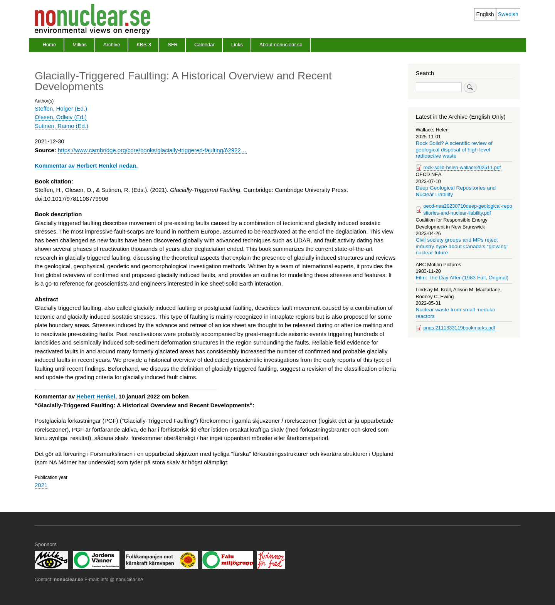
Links (237, 44)
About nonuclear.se (280, 44)
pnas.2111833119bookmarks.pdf (459, 328)
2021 (41, 485)
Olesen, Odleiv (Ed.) (61, 117)
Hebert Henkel (95, 396)
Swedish (508, 14)
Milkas (79, 44)
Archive (111, 44)
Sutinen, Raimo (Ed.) (61, 126)
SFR (173, 44)
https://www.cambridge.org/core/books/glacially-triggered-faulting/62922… (152, 150)
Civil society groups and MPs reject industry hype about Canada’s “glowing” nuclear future (462, 246)
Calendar (204, 44)
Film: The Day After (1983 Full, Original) (462, 278)
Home (49, 44)
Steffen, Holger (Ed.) (61, 108)
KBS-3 (143, 44)
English (485, 14)
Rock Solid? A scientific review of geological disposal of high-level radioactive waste (454, 149)
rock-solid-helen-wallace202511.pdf (462, 167)
